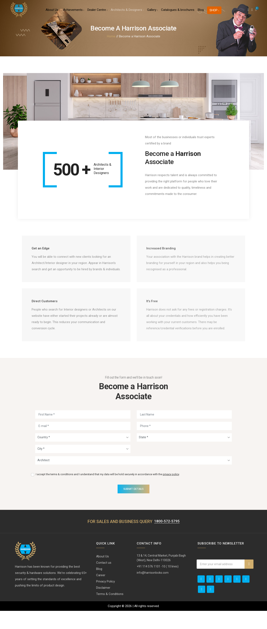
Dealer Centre (97, 11)
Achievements (73, 11)
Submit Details (133, 507)
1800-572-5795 (167, 539)
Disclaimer (103, 606)
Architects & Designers (127, 11)
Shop (214, 12)
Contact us (103, 581)
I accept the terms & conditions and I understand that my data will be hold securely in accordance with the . (108, 492)
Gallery (152, 11)
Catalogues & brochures (177, 11)
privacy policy (171, 492)
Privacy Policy (105, 599)
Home (111, 36)
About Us (53, 11)
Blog (201, 11)
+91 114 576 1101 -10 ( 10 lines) (158, 584)
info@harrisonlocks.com (153, 590)
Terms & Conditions (109, 612)
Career (100, 593)
